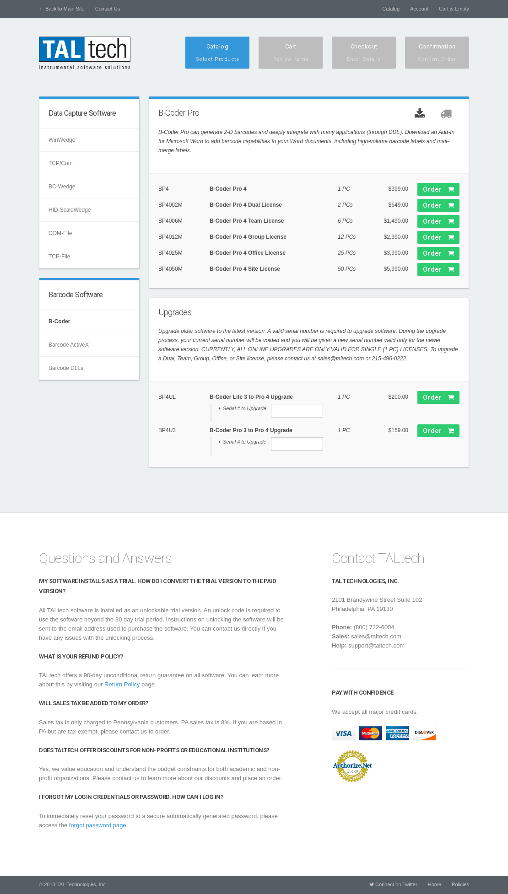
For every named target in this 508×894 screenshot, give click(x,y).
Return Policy (122, 684)
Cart (290, 53)
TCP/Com (61, 163)
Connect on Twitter (393, 884)
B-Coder (59, 321)
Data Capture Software (82, 113)
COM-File (60, 233)
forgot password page (97, 825)
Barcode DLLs (66, 368)
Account (419, 8)
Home (434, 884)
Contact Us (107, 8)
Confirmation (437, 53)
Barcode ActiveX (69, 345)
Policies (460, 884)
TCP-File (59, 256)
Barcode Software (76, 294)
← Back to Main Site (62, 8)
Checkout (364, 53)
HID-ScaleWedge (70, 210)
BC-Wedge (62, 186)
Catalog (391, 8)
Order (438, 189)
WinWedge (62, 140)
